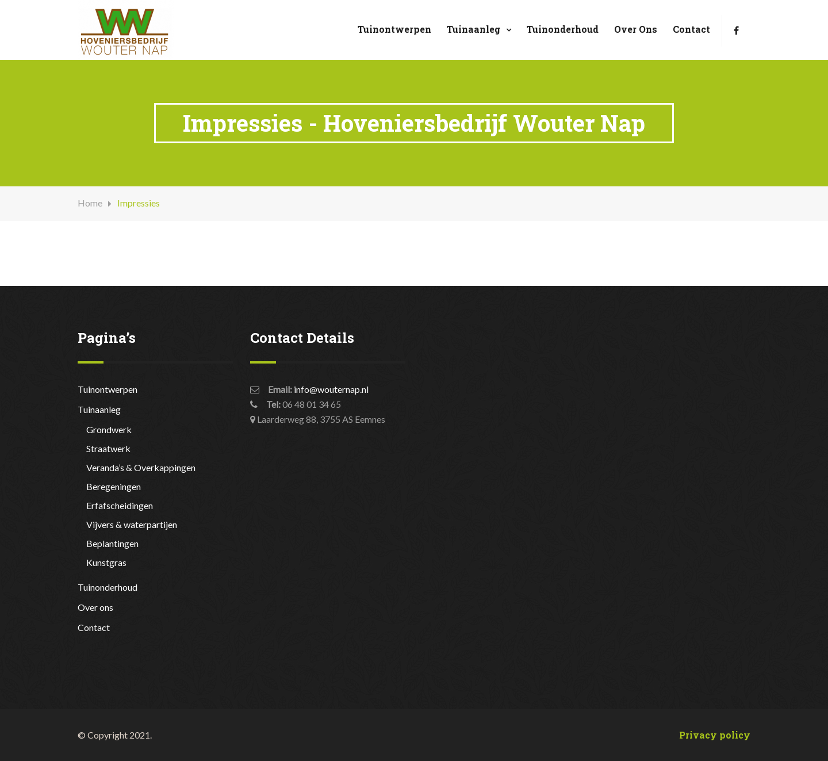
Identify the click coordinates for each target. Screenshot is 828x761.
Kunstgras (106, 562)
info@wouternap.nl (331, 389)
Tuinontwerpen (394, 29)
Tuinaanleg (473, 29)
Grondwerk (109, 429)
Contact (691, 29)
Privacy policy (714, 735)
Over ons (635, 29)
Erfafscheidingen (119, 505)
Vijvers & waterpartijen (131, 524)
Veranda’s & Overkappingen (140, 467)
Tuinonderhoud (563, 29)
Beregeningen (113, 486)
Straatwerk (108, 448)
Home (90, 202)
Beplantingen (112, 543)
